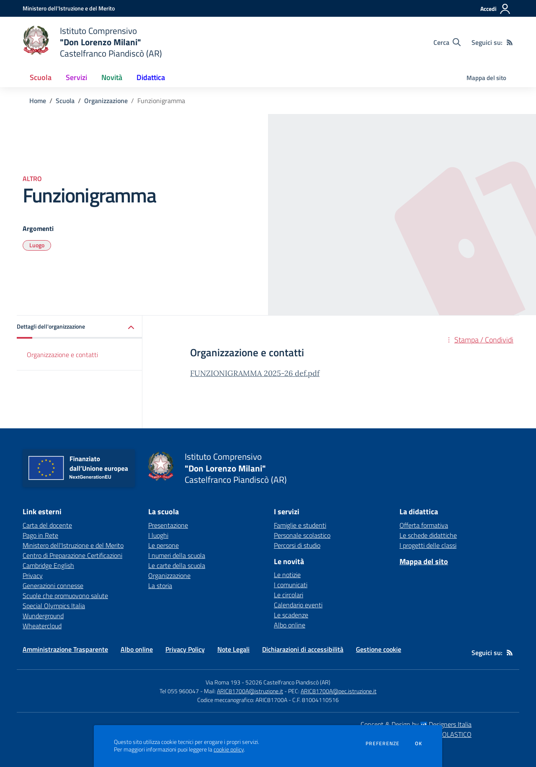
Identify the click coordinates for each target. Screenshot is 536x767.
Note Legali (233, 649)
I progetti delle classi (427, 545)
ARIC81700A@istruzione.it (250, 691)
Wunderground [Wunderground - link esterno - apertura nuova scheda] (43, 616)
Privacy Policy (185, 649)
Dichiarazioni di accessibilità (302, 649)
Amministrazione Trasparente (65, 649)
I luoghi (158, 535)
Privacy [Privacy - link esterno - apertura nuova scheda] (33, 575)
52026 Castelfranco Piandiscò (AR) (287, 682)
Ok (419, 743)
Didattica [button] (151, 77)
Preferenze (382, 743)
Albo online (289, 625)
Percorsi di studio (297, 545)
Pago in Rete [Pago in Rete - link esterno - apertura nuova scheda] (40, 535)
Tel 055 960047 (179, 691)
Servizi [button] (76, 77)
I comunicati (290, 585)
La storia (160, 585)
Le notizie (287, 575)
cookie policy (229, 749)
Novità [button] (111, 77)
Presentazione (168, 525)
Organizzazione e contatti (62, 355)
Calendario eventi (298, 605)
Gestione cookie (378, 649)
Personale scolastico (302, 535)
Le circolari (288, 595)
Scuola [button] (41, 77)
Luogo (36, 245)
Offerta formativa (423, 525)
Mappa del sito (486, 78)
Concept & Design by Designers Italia (416, 724)
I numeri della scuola (176, 555)
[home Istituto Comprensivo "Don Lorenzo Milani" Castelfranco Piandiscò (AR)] (92, 42)
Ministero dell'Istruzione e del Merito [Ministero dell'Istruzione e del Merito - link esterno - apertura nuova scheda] (73, 545)
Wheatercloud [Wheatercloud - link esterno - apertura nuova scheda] (42, 626)
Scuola (65, 101)
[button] (79, 327)
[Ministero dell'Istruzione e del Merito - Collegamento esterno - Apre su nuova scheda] (69, 8)
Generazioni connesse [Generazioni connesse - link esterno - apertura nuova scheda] (53, 585)
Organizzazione (106, 101)
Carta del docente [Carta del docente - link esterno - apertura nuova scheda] (47, 525)
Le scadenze (291, 615)
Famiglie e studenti (300, 525)
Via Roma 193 (223, 682)
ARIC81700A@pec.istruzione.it (338, 691)
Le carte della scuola (176, 565)
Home (37, 101)
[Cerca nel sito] (447, 42)
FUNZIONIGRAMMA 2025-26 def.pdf (255, 373)
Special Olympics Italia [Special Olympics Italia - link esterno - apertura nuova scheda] (54, 606)
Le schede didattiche (428, 535)
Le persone (163, 545)
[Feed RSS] (509, 42)
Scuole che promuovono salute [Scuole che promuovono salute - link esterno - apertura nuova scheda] (65, 596)
